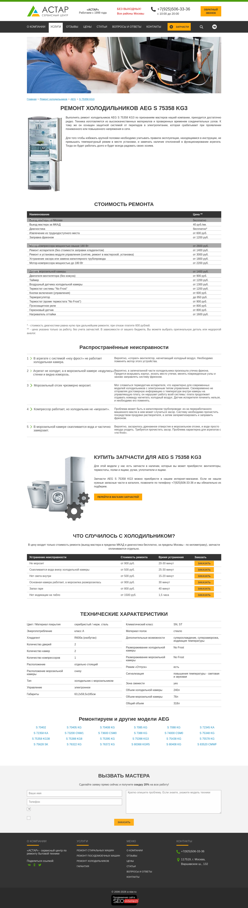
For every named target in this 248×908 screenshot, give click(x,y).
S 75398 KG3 (140, 738)
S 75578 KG (207, 738)
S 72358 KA (41, 733)
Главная (32, 99)
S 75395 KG (107, 738)
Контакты (153, 26)
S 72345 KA (207, 727)
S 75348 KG (207, 733)
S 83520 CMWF (207, 744)
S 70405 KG (74, 727)
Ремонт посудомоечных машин (98, 855)
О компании (36, 26)
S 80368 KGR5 (140, 744)
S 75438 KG (173, 738)
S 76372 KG (107, 744)
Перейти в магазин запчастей (118, 497)
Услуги (55, 26)
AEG (73, 99)
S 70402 (41, 727)
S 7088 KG (174, 727)
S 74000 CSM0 (174, 733)
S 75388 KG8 (74, 738)
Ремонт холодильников (53, 99)
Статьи (102, 26)
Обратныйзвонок (211, 11)
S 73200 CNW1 (74, 733)
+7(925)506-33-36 (173, 9)
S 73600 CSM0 (107, 733)
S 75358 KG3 (86, 99)
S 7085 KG (140, 727)
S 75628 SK (41, 744)
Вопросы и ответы (126, 26)
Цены (87, 26)
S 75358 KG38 (41, 738)
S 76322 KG (74, 744)
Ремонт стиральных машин (95, 850)
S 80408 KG (173, 744)
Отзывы (72, 26)
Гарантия (83, 866)
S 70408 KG (107, 727)
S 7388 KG (140, 733)
